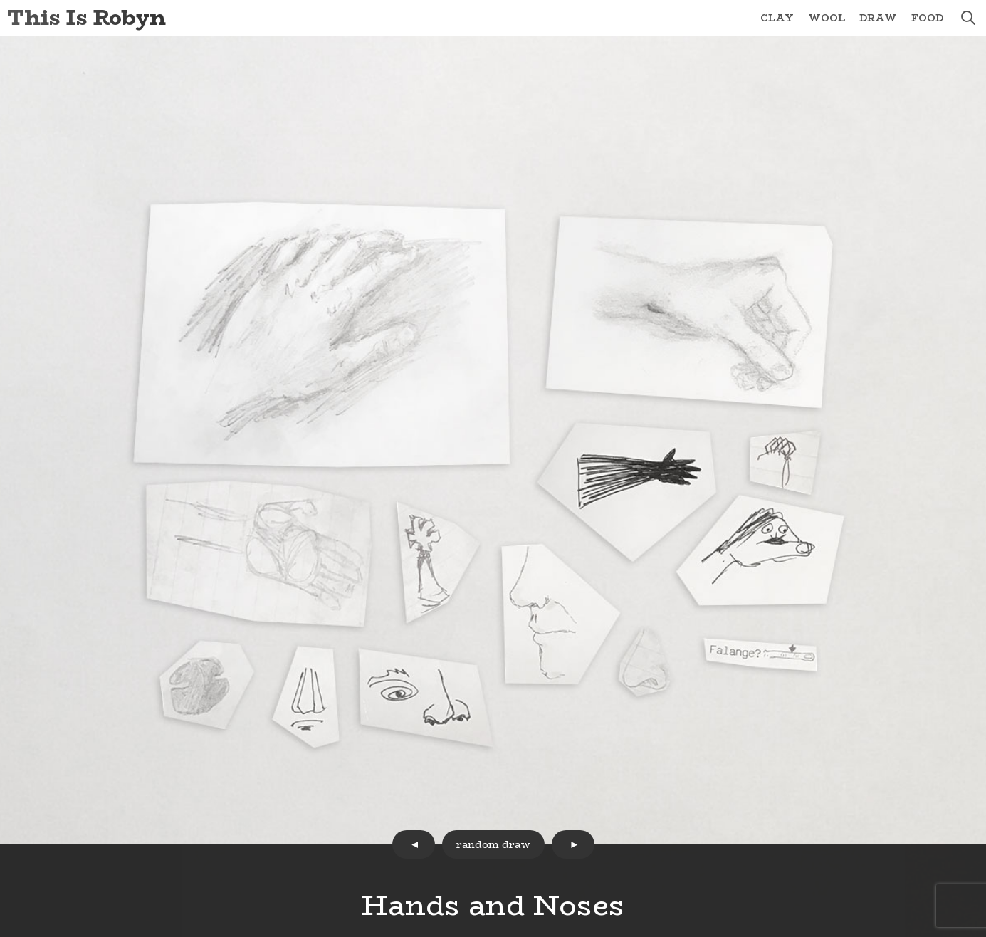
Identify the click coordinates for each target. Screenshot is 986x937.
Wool (826, 18)
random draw (493, 844)
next (573, 844)
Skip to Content (0, 0)
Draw (878, 18)
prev (413, 844)
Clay (777, 18)
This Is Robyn (86, 17)
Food (927, 18)
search (968, 18)
